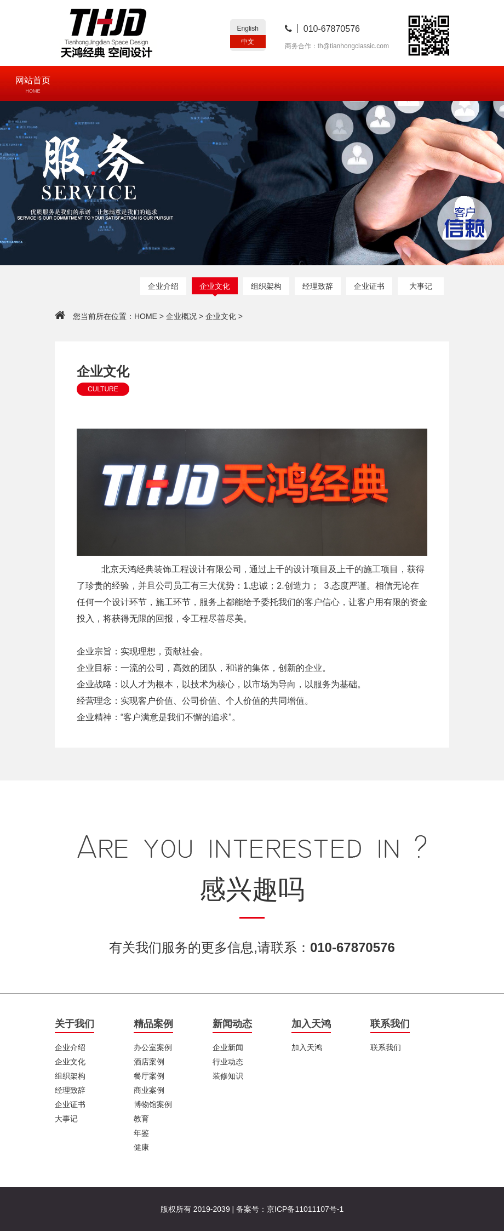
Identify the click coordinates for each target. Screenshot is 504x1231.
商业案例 (149, 1090)
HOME (145, 316)
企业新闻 (228, 1047)
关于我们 (74, 1023)
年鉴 (141, 1133)
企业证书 (369, 286)
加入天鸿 (311, 1023)
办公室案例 (153, 1047)
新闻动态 (232, 1023)
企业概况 (181, 316)
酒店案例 (149, 1061)
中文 (247, 41)
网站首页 (33, 85)
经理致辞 (317, 286)
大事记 (420, 286)
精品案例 (153, 1023)
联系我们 (390, 1023)
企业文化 (214, 286)
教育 (141, 1118)
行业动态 (228, 1061)
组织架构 (266, 286)
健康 (141, 1147)
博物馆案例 (153, 1104)
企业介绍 (163, 286)
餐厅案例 (149, 1076)
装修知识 (228, 1076)
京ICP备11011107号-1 (305, 1209)
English (248, 28)
